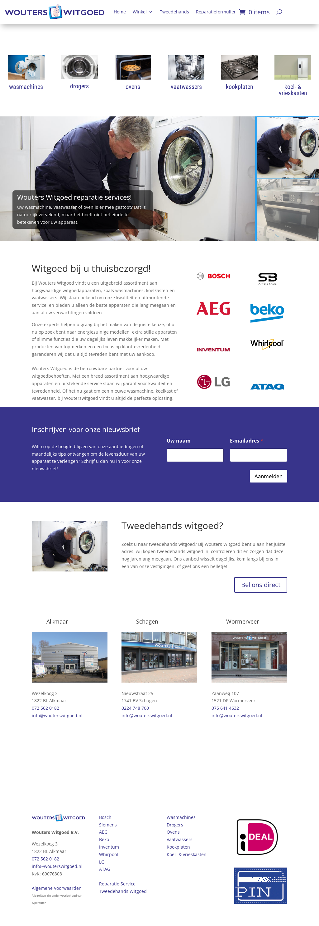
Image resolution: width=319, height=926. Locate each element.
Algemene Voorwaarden (57, 888)
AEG (103, 832)
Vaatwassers (180, 839)
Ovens (173, 832)
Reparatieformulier (216, 12)
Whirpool (108, 854)
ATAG (104, 869)
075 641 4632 (225, 708)
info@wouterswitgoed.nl (57, 715)
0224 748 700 (135, 708)
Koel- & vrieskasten (187, 854)
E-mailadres (246, 441)
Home (120, 12)
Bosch (105, 817)
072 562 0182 (45, 708)
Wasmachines (181, 817)
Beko (104, 839)
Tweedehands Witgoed (123, 891)
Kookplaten (178, 847)
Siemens (108, 825)
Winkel (140, 12)
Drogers (175, 825)
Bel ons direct (260, 585)
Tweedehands (174, 12)
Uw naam (179, 441)
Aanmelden (269, 476)
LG (101, 862)
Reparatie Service (117, 884)
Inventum (109, 847)
